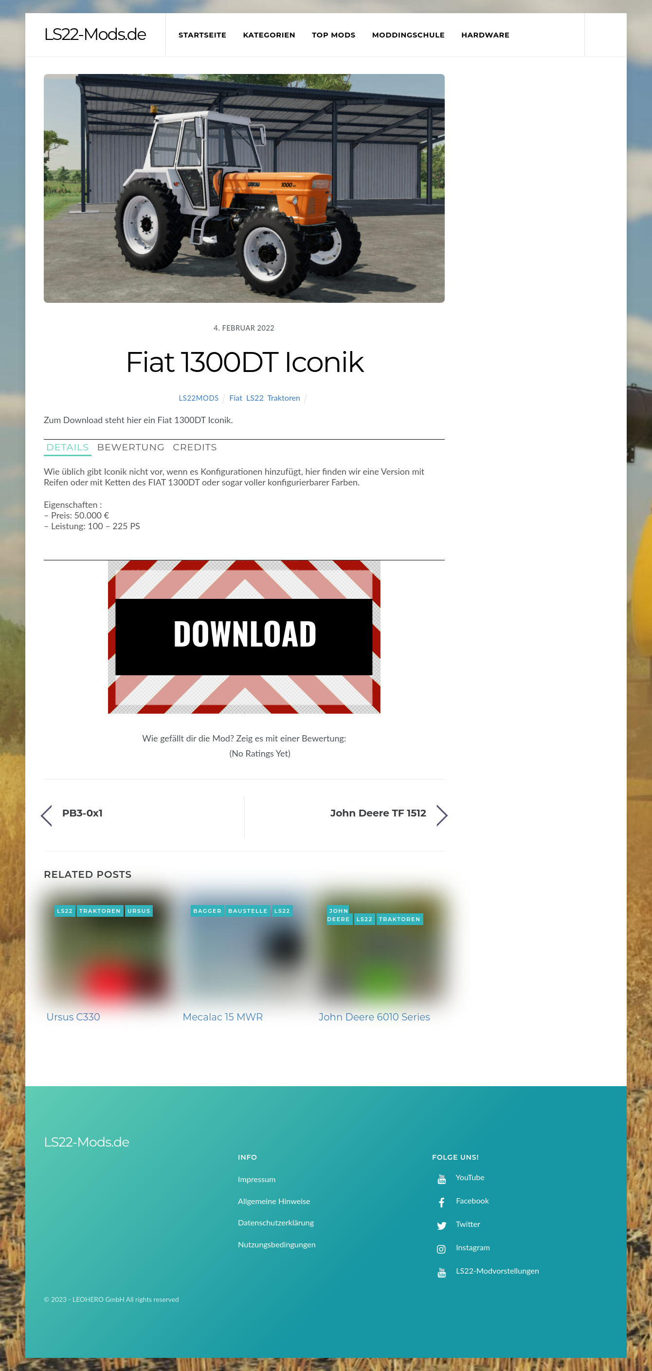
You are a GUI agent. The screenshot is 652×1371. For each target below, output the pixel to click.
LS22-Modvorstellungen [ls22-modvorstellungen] (485, 1270)
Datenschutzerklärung (276, 1222)
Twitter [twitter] (456, 1223)
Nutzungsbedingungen (277, 1244)
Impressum (256, 1179)
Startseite (203, 35)
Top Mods (334, 35)
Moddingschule (408, 35)
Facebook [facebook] (460, 1200)
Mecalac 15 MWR (222, 1017)
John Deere (338, 915)
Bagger (207, 911)
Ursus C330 (73, 1017)
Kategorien (269, 35)
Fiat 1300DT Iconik (244, 361)
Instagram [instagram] (461, 1247)
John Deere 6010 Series (374, 1017)
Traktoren (283, 397)
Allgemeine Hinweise (274, 1200)
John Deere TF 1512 (378, 813)
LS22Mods (199, 398)
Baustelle (248, 911)
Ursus (139, 911)
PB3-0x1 (82, 813)
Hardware (485, 35)
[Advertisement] (540, 236)
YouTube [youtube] (458, 1177)
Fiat (235, 397)
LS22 (255, 397)
